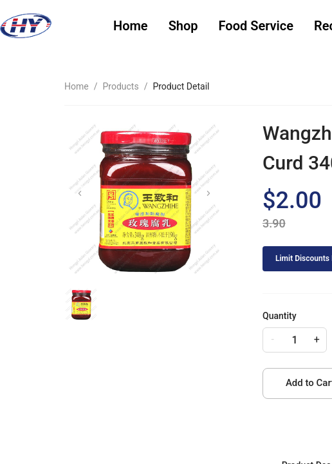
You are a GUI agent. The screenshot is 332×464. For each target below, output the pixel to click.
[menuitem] (130, 26)
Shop (183, 26)
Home (130, 26)
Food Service (256, 26)
